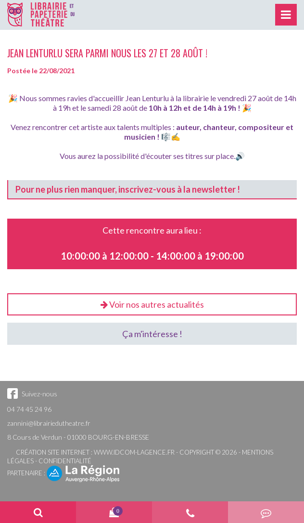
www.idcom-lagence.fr (134, 452)
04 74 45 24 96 (29, 409)
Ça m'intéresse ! (152, 333)
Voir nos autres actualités (152, 304)
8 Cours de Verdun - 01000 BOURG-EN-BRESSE (78, 437)
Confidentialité (64, 461)
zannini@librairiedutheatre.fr (48, 423)
